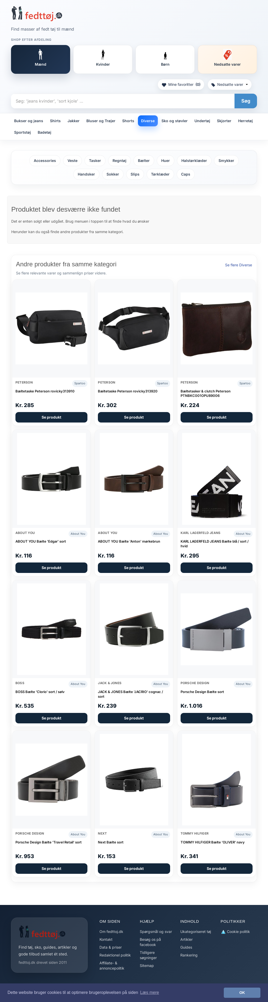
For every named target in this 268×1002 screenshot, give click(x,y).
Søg (245, 101)
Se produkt (51, 417)
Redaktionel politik (115, 955)
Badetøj (44, 132)
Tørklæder (160, 174)
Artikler (186, 939)
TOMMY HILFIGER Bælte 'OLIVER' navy (213, 842)
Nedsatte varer (229, 84)
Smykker (226, 160)
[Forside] (37, 13)
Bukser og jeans (28, 121)
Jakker (74, 121)
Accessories (45, 160)
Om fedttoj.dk (111, 931)
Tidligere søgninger (148, 955)
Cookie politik (235, 931)
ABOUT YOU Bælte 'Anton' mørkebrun (129, 541)
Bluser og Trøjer (100, 121)
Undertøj (202, 121)
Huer (165, 160)
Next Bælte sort (111, 842)
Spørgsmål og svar (156, 931)
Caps (185, 174)
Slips (135, 174)
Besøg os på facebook (150, 942)
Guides (186, 947)
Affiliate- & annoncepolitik (111, 965)
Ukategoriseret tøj (195, 931)
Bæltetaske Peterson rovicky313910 (45, 391)
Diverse (148, 121)
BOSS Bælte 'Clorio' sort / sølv (40, 692)
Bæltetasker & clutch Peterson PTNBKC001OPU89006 (206, 393)
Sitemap (147, 965)
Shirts (55, 121)
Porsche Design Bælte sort (202, 692)
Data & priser (110, 947)
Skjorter (224, 121)
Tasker (95, 160)
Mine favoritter (180, 84)
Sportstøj (22, 132)
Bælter (144, 160)
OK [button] (242, 992)
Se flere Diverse (238, 265)
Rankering (189, 955)
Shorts (128, 121)
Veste (72, 160)
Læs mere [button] (149, 992)
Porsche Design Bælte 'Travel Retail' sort (48, 842)
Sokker (113, 174)
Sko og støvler (174, 121)
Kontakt (106, 939)
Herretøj (245, 121)
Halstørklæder (194, 160)
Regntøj (119, 160)
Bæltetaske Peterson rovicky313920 (128, 391)
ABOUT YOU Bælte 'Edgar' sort (40, 541)
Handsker (86, 174)
